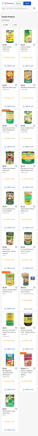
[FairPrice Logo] (9, 3)
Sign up (18, 3)
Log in (27, 3)
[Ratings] (9, 57)
